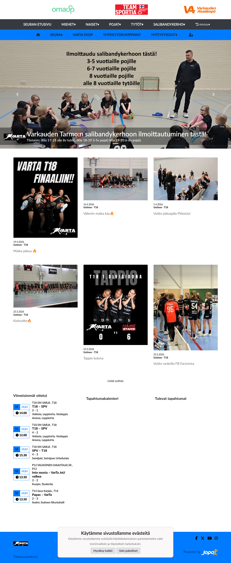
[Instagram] (215, 538)
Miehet (68, 24)
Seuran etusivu (37, 24)
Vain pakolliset (128, 550)
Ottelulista (22, 510)
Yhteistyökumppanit (122, 35)
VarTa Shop (83, 35)
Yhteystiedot (164, 35)
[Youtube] (208, 538)
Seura (56, 35)
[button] (17, 94)
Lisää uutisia (115, 380)
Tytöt (137, 24)
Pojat (115, 24)
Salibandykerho (169, 24)
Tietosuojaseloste (25, 557)
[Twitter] (201, 538)
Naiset (92, 24)
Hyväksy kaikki (102, 550)
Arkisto (203, 24)
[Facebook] (195, 538)
